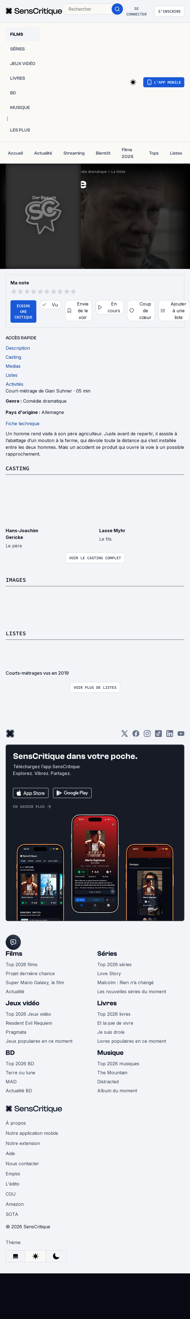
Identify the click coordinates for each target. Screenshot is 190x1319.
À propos (16, 1123)
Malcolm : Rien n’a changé (125, 982)
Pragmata (16, 1032)
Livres (107, 1003)
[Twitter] (124, 735)
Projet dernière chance (30, 973)
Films (14, 953)
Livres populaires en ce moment (131, 1041)
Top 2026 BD (20, 1063)
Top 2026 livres (114, 1014)
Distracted (108, 1081)
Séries (107, 953)
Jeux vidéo (22, 1003)
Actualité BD (19, 1090)
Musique (110, 1053)
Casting (17, 468)
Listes (16, 633)
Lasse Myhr (112, 530)
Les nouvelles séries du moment (131, 991)
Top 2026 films (21, 964)
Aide (10, 1153)
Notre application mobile (32, 1133)
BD (10, 1053)
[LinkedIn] (169, 735)
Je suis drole (111, 1032)
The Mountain (112, 1072)
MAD (11, 1081)
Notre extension (23, 1143)
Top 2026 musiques (118, 1063)
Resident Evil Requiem (29, 1023)
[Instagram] (147, 735)
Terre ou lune (20, 1072)
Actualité (15, 991)
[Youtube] (181, 735)
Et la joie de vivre (115, 1023)
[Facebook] (135, 735)
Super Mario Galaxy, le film (35, 982)
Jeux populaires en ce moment (39, 1041)
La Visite (118, 172)
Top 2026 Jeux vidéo (28, 1014)
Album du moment (117, 1090)
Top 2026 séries (114, 964)
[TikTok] (158, 735)
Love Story (109, 973)
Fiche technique (22, 423)
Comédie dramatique (89, 172)
